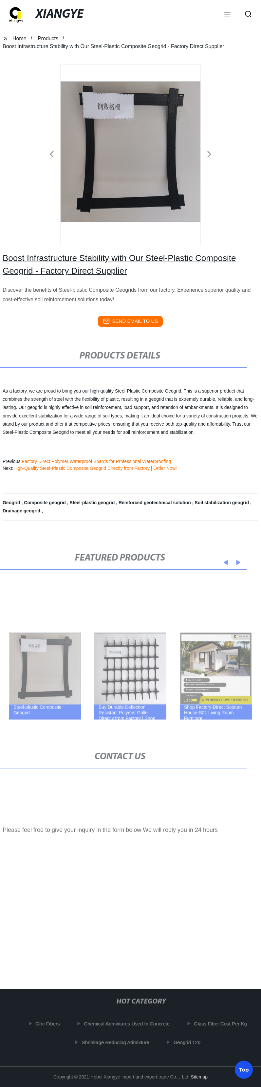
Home (19, 38)
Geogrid (12, 502)
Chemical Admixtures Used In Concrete (128, 1023)
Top (244, 1069)
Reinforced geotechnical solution (155, 502)
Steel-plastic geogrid (93, 502)
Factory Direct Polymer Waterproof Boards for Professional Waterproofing (96, 461)
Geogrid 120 (188, 1042)
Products (48, 38)
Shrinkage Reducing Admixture (117, 1042)
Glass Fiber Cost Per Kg (222, 1023)
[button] (227, 14)
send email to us (130, 321)
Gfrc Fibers (49, 1023)
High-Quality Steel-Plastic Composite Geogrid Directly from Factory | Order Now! (95, 468)
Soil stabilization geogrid (223, 502)
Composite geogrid (45, 502)
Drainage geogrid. (22, 510)
